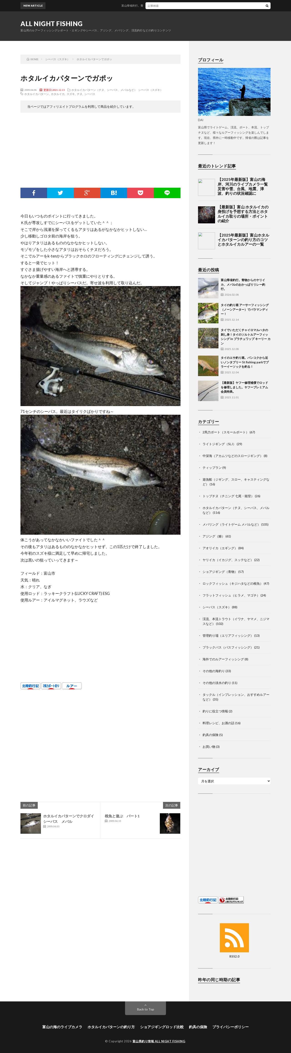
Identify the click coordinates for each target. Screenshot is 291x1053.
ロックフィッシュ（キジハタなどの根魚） (233, 583)
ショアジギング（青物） (220, 572)
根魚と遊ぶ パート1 (122, 816)
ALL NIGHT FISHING (51, 23)
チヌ (79, 93)
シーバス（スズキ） (150, 89)
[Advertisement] (100, 151)
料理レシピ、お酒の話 (218, 723)
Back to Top (145, 1009)
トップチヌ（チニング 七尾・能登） (228, 496)
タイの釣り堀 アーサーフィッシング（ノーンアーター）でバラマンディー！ (245, 309)
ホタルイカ (58, 93)
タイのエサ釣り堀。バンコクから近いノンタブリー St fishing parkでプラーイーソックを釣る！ (245, 362)
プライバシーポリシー (230, 1027)
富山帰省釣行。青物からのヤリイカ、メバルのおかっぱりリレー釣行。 (169, 5)
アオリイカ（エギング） (220, 548)
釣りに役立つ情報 (215, 711)
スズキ (71, 93)
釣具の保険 (210, 735)
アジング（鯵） (214, 536)
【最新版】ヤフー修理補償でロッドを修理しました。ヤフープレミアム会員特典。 (244, 387)
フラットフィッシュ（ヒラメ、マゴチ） (231, 595)
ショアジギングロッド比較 (162, 1027)
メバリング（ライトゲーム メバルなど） (232, 524)
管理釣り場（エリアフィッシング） (228, 635)
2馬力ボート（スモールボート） (226, 432)
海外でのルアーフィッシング (223, 659)
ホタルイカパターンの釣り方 (111, 1027)
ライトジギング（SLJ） (219, 444)
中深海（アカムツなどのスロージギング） (233, 456)
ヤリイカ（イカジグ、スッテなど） (228, 560)
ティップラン (212, 467)
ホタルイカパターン (36, 93)
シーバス (89, 93)
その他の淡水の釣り (217, 683)
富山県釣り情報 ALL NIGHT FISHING (159, 1041)
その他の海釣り (214, 671)
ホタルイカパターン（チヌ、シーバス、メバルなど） (104, 89)
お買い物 (209, 747)
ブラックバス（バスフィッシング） (228, 647)
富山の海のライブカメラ (62, 1027)
